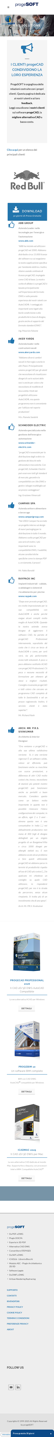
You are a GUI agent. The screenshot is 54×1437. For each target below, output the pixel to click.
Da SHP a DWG (16, 1255)
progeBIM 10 (27, 1066)
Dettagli (26, 1008)
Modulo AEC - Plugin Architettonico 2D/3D (25, 1265)
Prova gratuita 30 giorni (32, 1433)
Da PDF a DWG (16, 1234)
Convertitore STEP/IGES (20, 1250)
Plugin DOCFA (15, 1238)
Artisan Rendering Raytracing (22, 1279)
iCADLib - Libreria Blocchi (21, 1259)
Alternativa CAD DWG (19, 1246)
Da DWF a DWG (16, 1275)
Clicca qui (12, 149)
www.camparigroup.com (31, 516)
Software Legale (16, 1270)
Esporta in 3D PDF (17, 1242)
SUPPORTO (12, 1290)
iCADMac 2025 (27, 1150)
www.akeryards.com (29, 352)
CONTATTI (12, 1295)
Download (27, 212)
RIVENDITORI (13, 1301)
